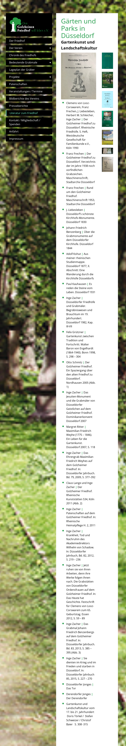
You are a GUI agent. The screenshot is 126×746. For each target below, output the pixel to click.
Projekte (14, 77)
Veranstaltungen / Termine (25, 91)
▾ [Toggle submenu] (50, 48)
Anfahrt (14, 131)
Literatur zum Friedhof (24, 113)
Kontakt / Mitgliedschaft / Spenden (24, 122)
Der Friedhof (17, 41)
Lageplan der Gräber (22, 69)
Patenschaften (18, 84)
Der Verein (15, 48)
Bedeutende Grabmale (23, 62)
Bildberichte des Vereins (24, 98)
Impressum (16, 138)
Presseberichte (18, 106)
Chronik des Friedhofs (22, 55)
